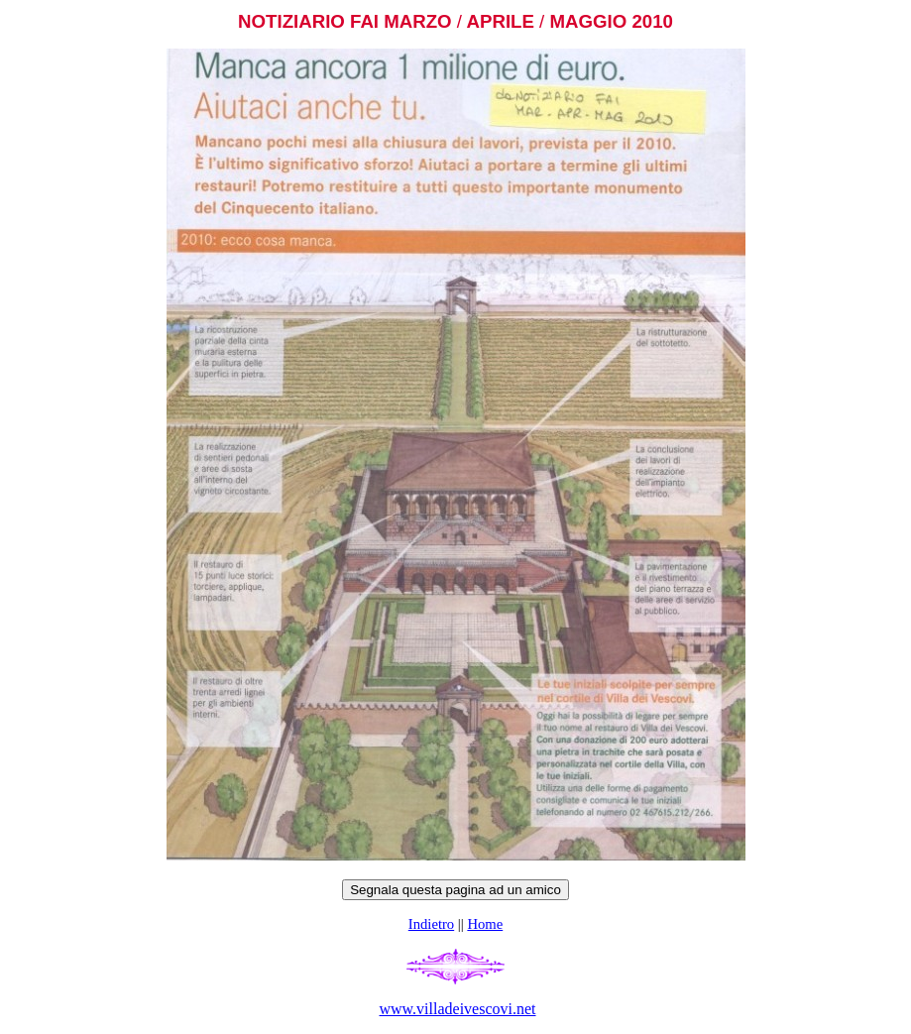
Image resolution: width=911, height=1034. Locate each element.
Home (485, 924)
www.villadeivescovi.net (457, 1008)
